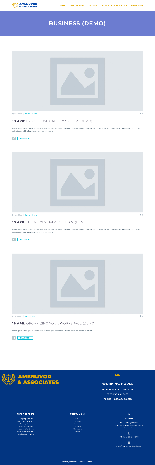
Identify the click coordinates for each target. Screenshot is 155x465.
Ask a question (77, 429)
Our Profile (77, 421)
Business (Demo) (31, 114)
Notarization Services (26, 426)
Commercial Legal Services (25, 431)
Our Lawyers (77, 424)
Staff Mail (77, 431)
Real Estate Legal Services (26, 421)
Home (62, 5)
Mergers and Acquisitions (26, 429)
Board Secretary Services (26, 434)
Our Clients (77, 426)
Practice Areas (77, 5)
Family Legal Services (26, 419)
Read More (25, 138)
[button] (14, 138)
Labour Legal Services (26, 424)
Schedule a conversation (114, 5)
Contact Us (137, 5)
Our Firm (93, 5)
